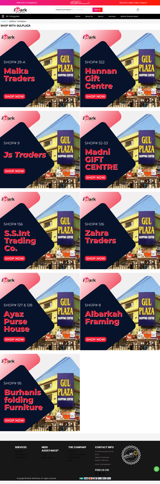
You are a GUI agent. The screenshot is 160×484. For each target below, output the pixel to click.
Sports (100, 16)
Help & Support (140, 3)
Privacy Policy (74, 457)
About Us (89, 16)
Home (77, 16)
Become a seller (126, 3)
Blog (70, 460)
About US (72, 451)
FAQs (44, 454)
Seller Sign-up (21, 454)
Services (112, 16)
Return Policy (47, 457)
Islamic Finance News (129, 16)
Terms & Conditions (76, 454)
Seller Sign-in (20, 457)
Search (97, 10)
